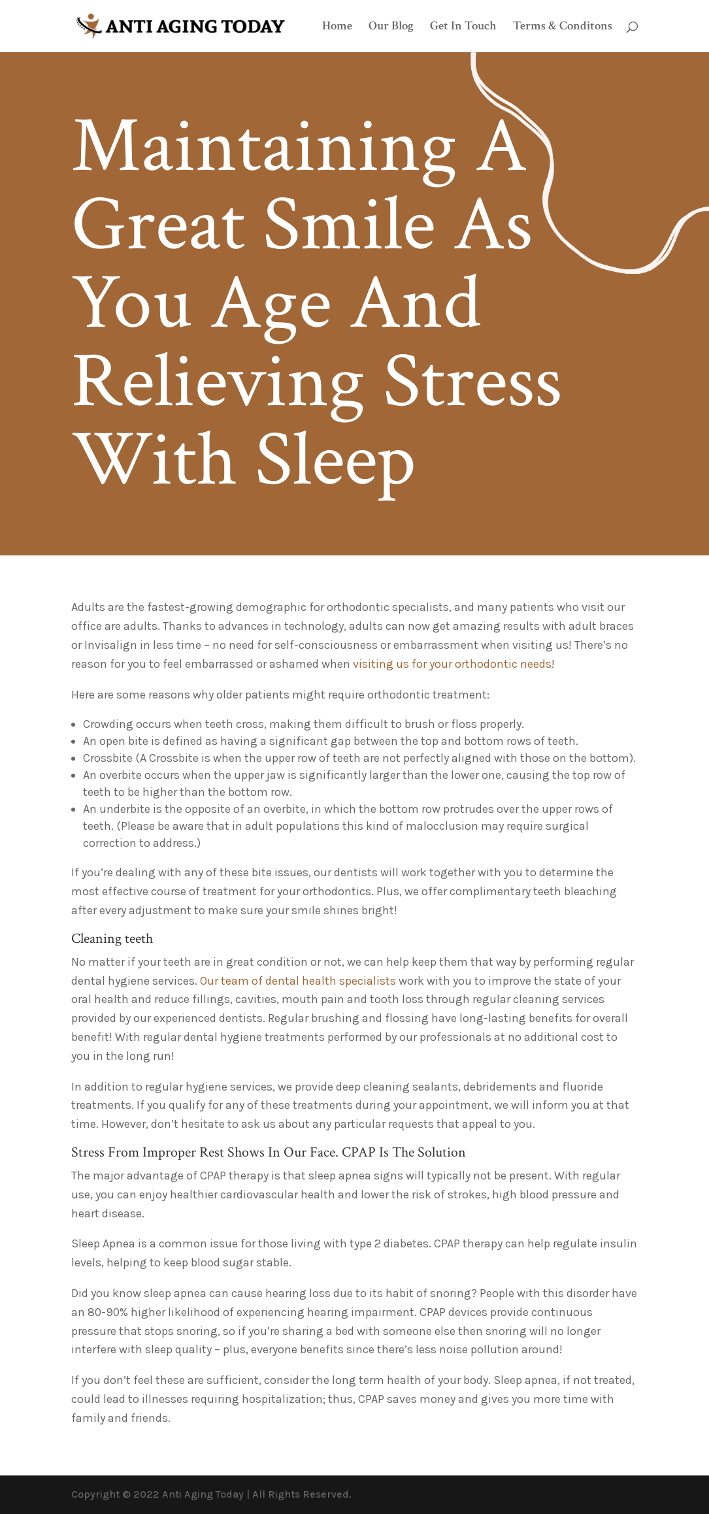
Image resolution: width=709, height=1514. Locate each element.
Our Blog (391, 28)
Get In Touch (463, 28)
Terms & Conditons (562, 28)
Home (337, 28)
